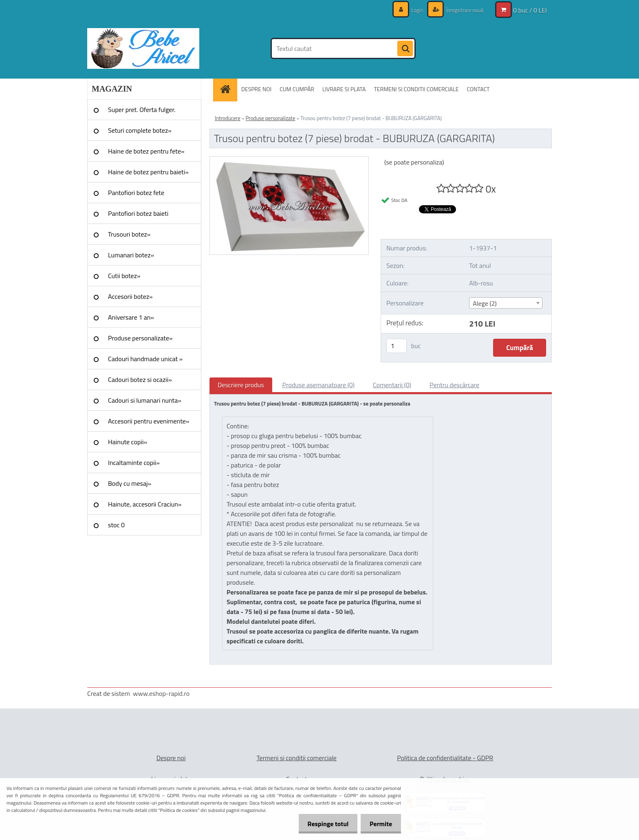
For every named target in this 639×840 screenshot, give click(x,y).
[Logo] (143, 48)
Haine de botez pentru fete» (146, 151)
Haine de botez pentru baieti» (148, 172)
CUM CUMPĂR (297, 89)
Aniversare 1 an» (131, 317)
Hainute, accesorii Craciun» (144, 504)
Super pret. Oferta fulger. (142, 109)
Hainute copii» (127, 442)
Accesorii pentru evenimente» (148, 421)
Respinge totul (324, 824)
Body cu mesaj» (129, 483)
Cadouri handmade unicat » (145, 359)
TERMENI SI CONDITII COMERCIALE (416, 89)
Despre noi (171, 758)
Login (413, 10)
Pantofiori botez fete (136, 192)
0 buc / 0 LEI (530, 10)
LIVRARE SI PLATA (344, 89)
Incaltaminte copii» (134, 462)
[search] (405, 49)
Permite (379, 824)
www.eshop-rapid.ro (161, 693)
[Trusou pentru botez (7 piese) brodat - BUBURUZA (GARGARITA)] (289, 160)
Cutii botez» (124, 276)
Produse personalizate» (140, 338)
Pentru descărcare (454, 385)
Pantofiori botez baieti (138, 213)
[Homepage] (227, 89)
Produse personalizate (270, 118)
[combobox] (505, 303)
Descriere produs (241, 385)
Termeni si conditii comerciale (296, 758)
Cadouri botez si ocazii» (140, 379)
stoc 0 (116, 525)
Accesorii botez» (130, 296)
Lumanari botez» (131, 255)
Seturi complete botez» (140, 130)
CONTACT (478, 89)
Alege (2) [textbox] (485, 303)
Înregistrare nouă (462, 10)
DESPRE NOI (256, 89)
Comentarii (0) (392, 385)
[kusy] (396, 346)
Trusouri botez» (129, 234)
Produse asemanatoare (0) (318, 385)
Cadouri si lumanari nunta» (144, 400)
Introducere (227, 118)
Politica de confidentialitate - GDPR (445, 758)
